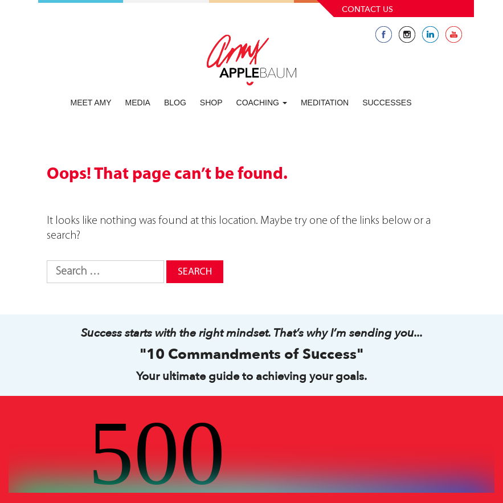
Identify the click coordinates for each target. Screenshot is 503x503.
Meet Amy (91, 102)
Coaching (261, 102)
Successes (386, 102)
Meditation (325, 102)
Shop (211, 102)
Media (137, 102)
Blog (175, 102)
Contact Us (367, 9)
